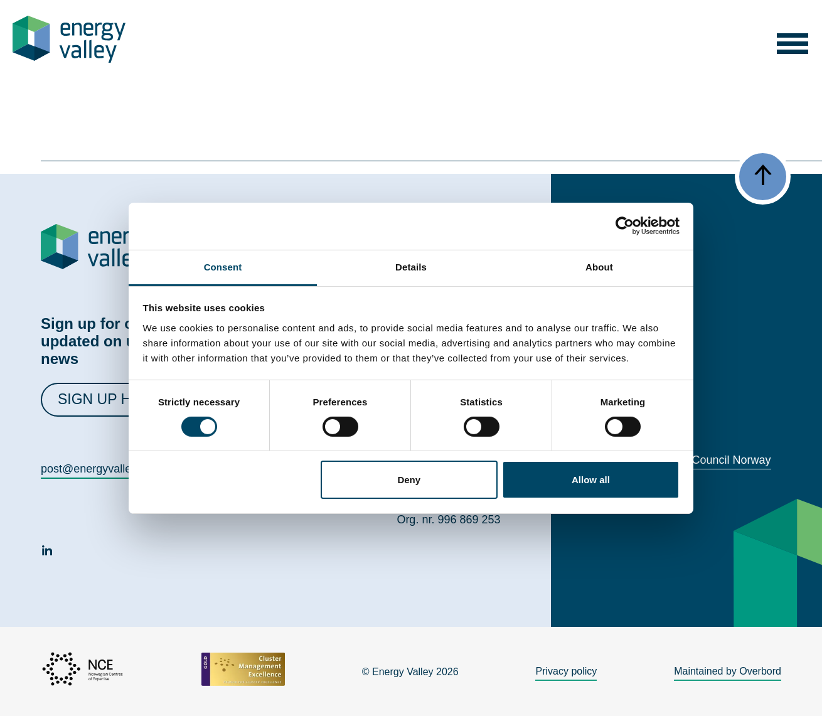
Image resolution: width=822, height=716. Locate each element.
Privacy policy (566, 671)
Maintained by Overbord (727, 671)
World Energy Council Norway (696, 460)
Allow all (591, 479)
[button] (792, 39)
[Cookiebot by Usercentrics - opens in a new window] (625, 225)
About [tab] (599, 266)
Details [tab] (411, 266)
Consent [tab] (223, 266)
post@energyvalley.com (101, 468)
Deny (408, 479)
